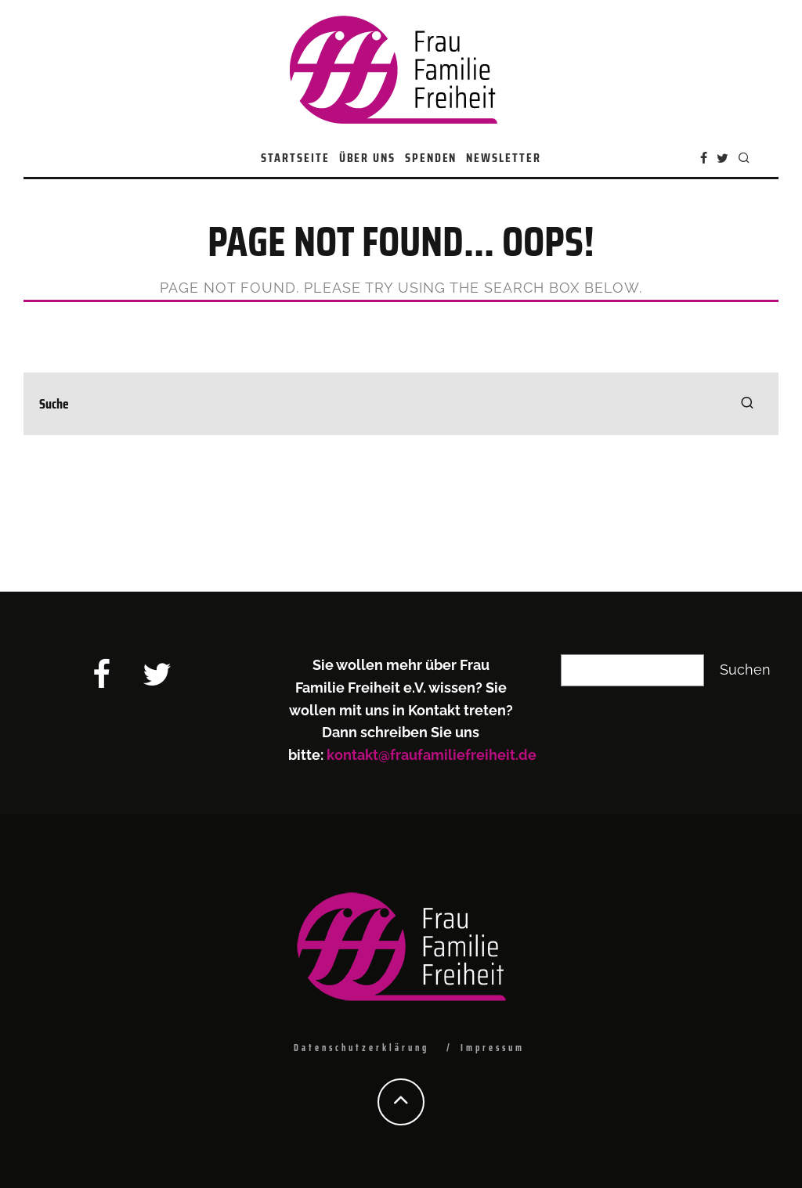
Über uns (367, 157)
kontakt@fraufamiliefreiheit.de (431, 755)
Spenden (431, 157)
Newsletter (503, 157)
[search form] (401, 404)
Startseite (295, 157)
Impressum (493, 1047)
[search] (747, 404)
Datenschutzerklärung (361, 1047)
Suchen (745, 669)
